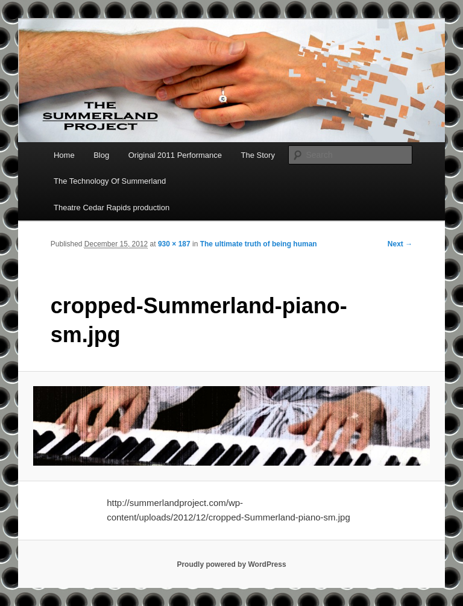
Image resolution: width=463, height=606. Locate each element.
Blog (101, 155)
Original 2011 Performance (175, 155)
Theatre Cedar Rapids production (111, 207)
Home (64, 155)
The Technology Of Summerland (110, 181)
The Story (258, 155)
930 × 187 (174, 244)
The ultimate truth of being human (258, 244)
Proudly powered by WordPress (231, 564)
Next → (400, 244)
